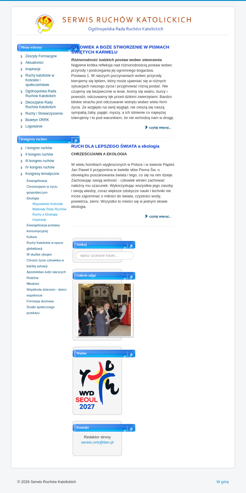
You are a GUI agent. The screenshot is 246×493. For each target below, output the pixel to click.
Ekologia (33, 198)
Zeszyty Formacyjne (41, 56)
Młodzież (33, 283)
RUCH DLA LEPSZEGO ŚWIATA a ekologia (115, 146)
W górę (222, 482)
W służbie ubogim (39, 254)
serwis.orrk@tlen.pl (97, 442)
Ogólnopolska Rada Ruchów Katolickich (40, 93)
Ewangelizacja (37, 180)
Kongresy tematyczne (42, 174)
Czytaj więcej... (157, 127)
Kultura (32, 237)
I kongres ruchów (38, 148)
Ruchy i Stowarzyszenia (44, 113)
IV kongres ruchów (39, 167)
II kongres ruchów (39, 154)
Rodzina (32, 278)
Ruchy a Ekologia (45, 214)
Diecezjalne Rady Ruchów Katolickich (40, 104)
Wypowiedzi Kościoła (47, 204)
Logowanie (33, 126)
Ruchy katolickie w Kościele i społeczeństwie (39, 80)
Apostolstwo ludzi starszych (46, 272)
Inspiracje (32, 69)
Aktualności (34, 63)
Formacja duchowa (40, 301)
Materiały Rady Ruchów (49, 209)
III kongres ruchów (39, 161)
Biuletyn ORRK (37, 120)
